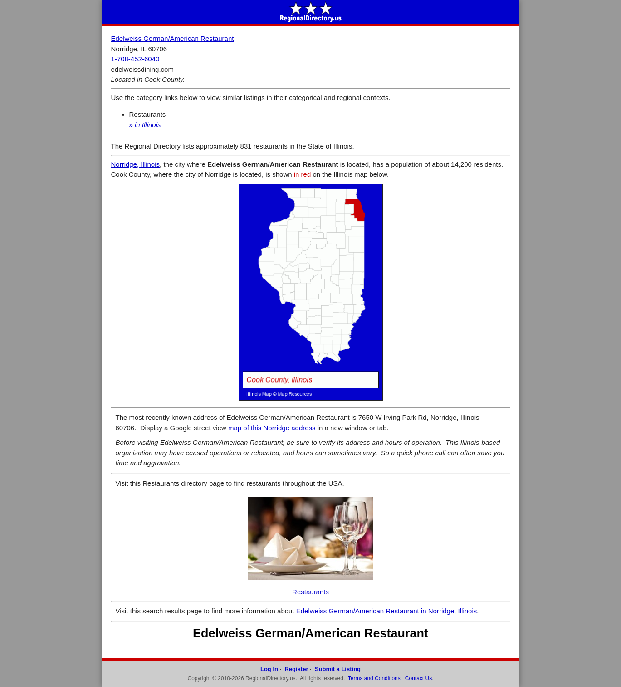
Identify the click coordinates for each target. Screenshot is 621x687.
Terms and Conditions (374, 678)
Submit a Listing (338, 669)
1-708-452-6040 (135, 59)
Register (296, 669)
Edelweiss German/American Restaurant (172, 38)
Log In (269, 669)
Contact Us (418, 678)
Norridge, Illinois (135, 164)
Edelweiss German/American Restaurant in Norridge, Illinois (386, 611)
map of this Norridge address (272, 428)
